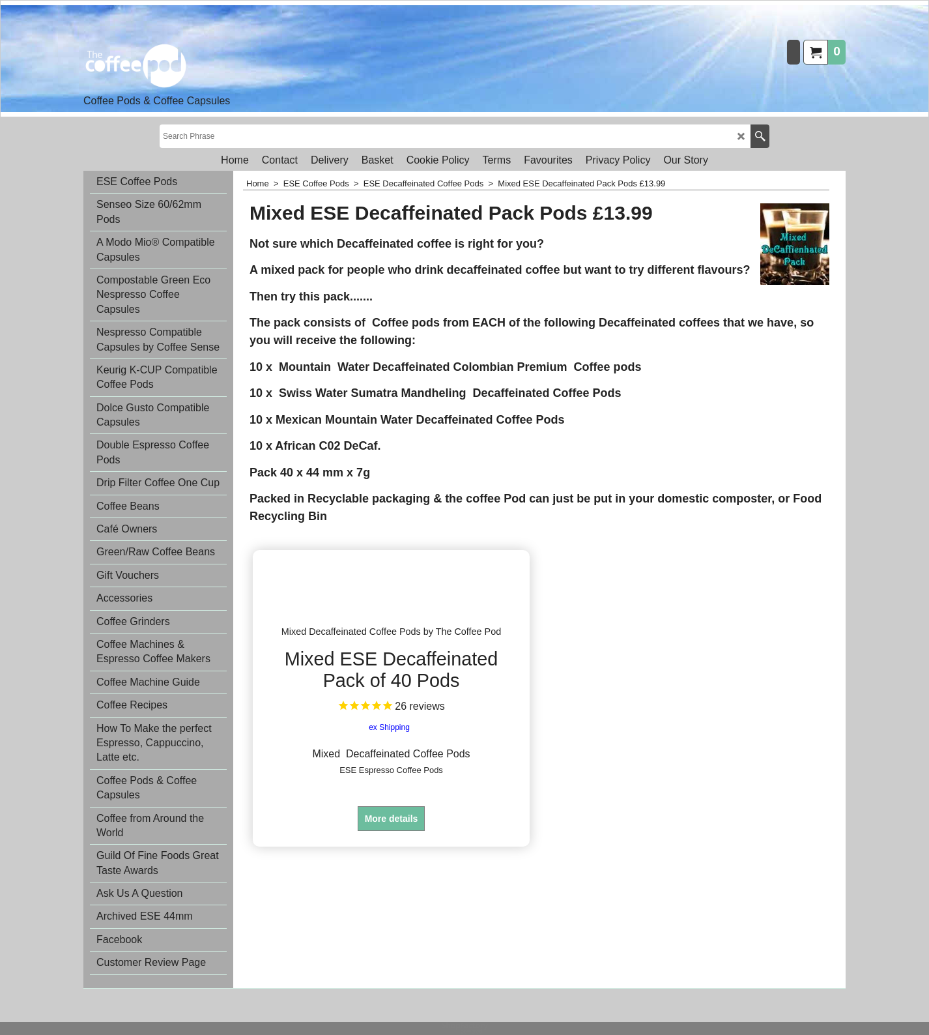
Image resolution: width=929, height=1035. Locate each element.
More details (391, 828)
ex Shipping (389, 737)
